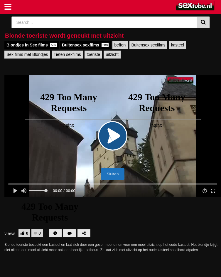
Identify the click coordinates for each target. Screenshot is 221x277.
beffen (120, 45)
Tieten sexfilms (67, 54)
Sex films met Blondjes (27, 54)
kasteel (177, 45)
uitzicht (112, 54)
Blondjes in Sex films (31, 45)
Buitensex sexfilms (85, 45)
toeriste (93, 54)
